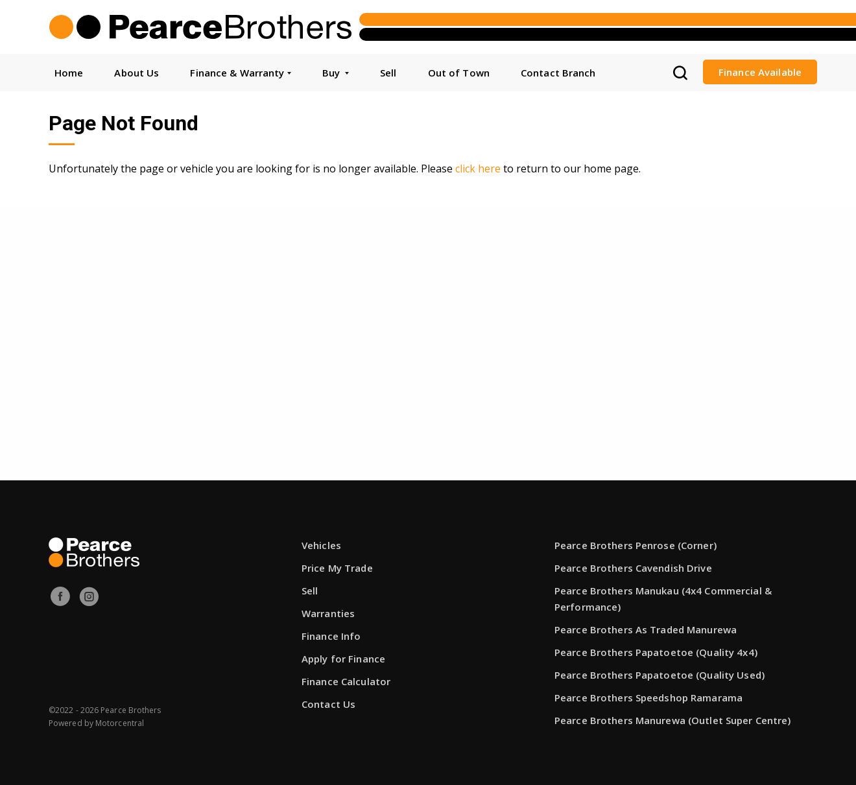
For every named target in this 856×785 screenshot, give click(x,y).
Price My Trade (337, 567)
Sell (388, 72)
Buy (335, 72)
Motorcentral (119, 723)
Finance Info (331, 635)
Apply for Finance (343, 658)
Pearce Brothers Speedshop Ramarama (648, 697)
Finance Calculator (346, 681)
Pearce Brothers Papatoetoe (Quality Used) (659, 674)
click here (478, 168)
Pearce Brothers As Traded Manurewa (645, 629)
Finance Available (760, 71)
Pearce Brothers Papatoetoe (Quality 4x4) (655, 652)
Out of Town (459, 72)
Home (68, 72)
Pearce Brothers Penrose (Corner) (635, 545)
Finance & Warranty (240, 72)
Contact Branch (558, 72)
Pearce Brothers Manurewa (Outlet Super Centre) (672, 720)
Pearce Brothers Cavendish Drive (633, 567)
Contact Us (328, 703)
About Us (136, 72)
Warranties (328, 613)
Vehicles (321, 545)
